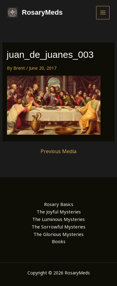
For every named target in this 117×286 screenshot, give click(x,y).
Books (59, 241)
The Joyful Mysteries (59, 211)
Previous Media (58, 151)
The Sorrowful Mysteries (58, 226)
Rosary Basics (58, 204)
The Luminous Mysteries (58, 219)
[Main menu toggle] (103, 12)
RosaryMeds (42, 12)
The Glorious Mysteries (58, 234)
